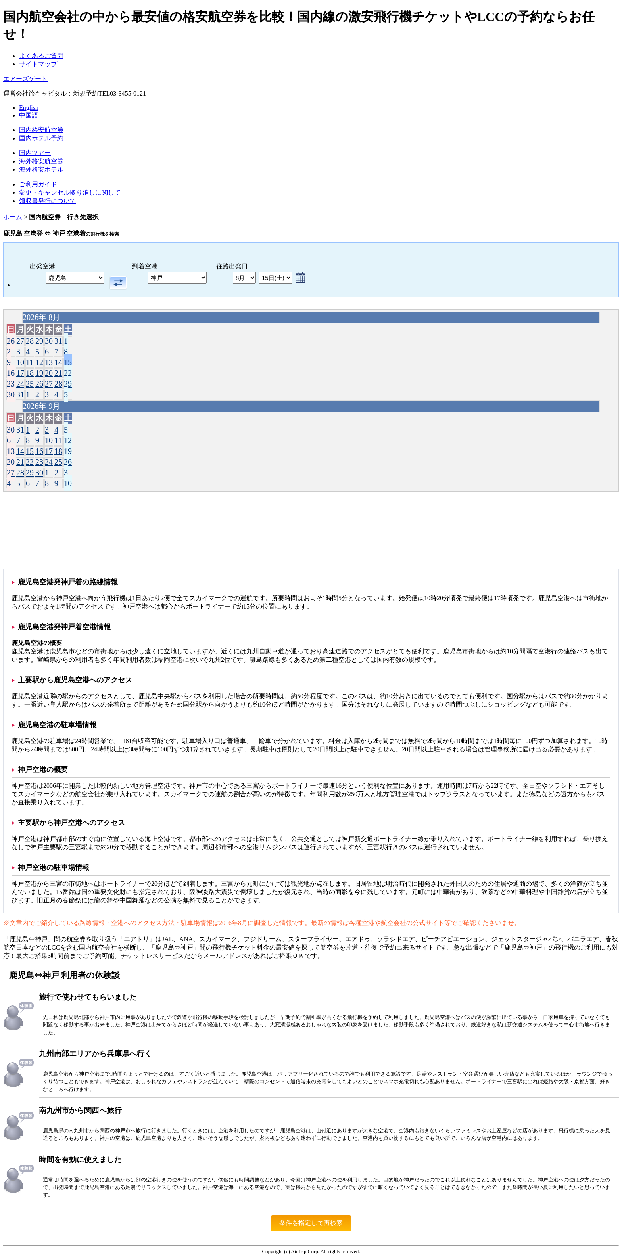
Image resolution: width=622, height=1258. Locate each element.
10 (20, 362)
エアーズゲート (25, 78)
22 (68, 373)
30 (11, 394)
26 (39, 383)
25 (30, 383)
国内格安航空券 (41, 129)
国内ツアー (35, 152)
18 (30, 373)
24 (20, 383)
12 (39, 362)
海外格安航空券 (41, 161)
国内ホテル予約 (41, 138)
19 (39, 373)
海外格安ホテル (41, 169)
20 (49, 373)
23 (11, 383)
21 (58, 373)
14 (58, 362)
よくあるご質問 (41, 55)
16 (11, 373)
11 (29, 362)
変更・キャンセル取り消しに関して (70, 192)
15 (68, 362)
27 (49, 383)
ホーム (12, 217)
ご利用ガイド (38, 184)
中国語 (28, 115)
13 (49, 362)
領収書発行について (47, 200)
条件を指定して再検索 (311, 1223)
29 (68, 383)
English (28, 107)
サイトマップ (38, 64)
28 (58, 383)
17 (20, 373)
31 (20, 394)
